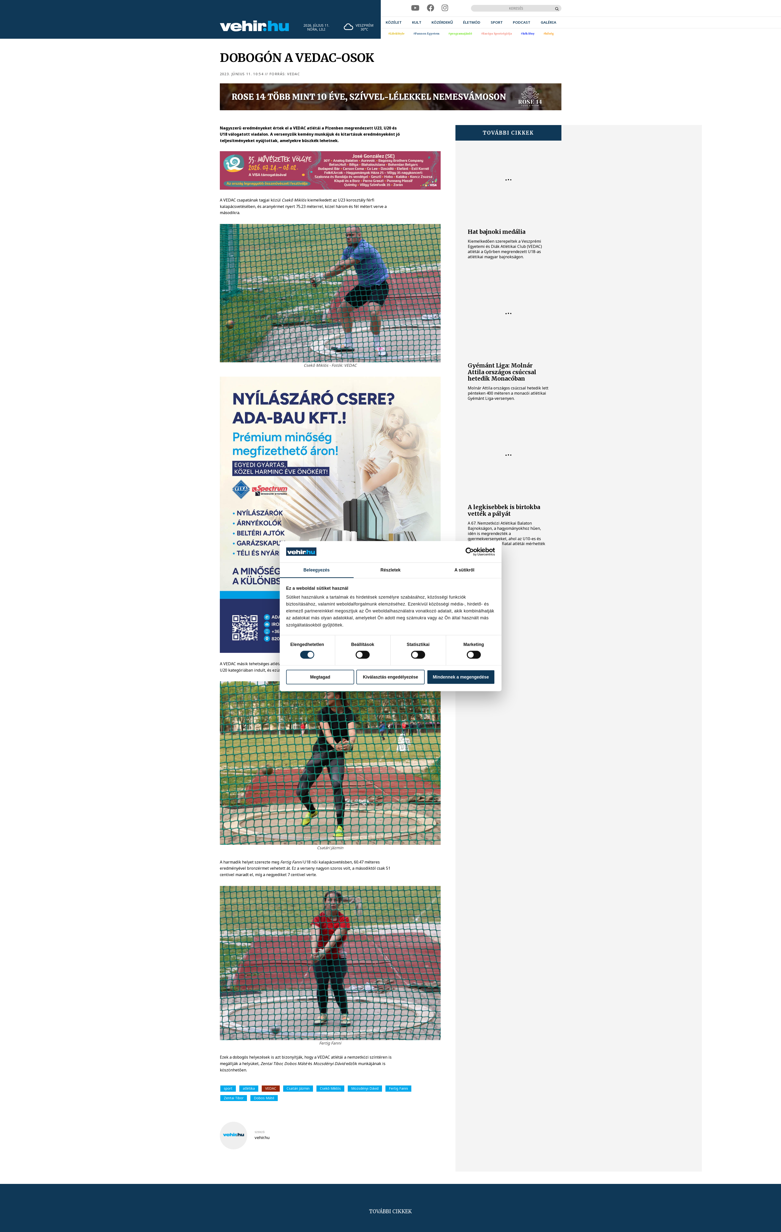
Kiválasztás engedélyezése (390, 677)
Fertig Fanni (398, 1088)
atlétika (249, 1088)
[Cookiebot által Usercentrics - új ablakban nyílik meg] (473, 551)
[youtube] (415, 8)
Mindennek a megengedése (461, 677)
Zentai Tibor (233, 1098)
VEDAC (270, 1088)
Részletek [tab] (391, 570)
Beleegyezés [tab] (316, 570)
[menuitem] (394, 22)
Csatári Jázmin (298, 1088)
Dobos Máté (264, 1098)
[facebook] (430, 8)
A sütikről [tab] (464, 570)
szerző (260, 1132)
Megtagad (320, 677)
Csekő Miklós (330, 1088)
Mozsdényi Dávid (365, 1088)
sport (228, 1088)
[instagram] (445, 8)
